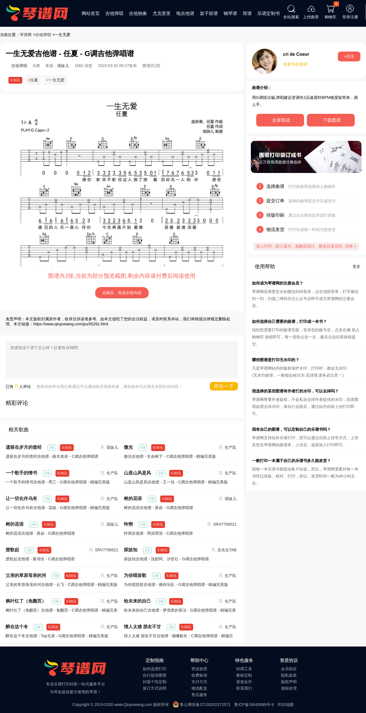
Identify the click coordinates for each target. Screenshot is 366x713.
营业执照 (199, 669)
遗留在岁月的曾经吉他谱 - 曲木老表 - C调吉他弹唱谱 (52, 456)
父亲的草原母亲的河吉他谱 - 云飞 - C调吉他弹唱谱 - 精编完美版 (61, 584)
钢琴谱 (230, 13)
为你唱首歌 (135, 575)
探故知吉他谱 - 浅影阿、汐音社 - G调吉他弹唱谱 (166, 559)
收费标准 (199, 675)
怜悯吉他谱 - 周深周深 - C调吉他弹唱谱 (158, 533)
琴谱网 (26, 34)
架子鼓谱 (209, 13)
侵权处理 (289, 688)
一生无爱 (56, 80)
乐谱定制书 (268, 13)
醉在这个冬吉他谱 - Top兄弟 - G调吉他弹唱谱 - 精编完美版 (57, 636)
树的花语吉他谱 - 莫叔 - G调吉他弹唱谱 (158, 507)
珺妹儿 (63, 65)
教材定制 (244, 675)
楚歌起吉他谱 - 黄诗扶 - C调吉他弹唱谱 (40, 559)
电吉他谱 (185, 13)
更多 (356, 266)
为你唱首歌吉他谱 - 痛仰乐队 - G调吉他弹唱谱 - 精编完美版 (176, 584)
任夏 (34, 80)
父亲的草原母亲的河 (26, 575)
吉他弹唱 (114, 13)
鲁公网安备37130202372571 (205, 704)
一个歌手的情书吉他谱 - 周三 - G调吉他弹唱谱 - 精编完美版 (58, 482)
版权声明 (289, 681)
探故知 (130, 549)
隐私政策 (289, 675)
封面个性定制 (154, 681)
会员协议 (289, 669)
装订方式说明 (154, 688)
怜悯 (128, 524)
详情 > (350, 246)
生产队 (230, 447)
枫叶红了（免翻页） (26, 601)
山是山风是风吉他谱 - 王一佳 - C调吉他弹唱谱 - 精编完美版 (176, 482)
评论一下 (224, 386)
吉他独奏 (138, 13)
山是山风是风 (137, 472)
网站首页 (91, 13)
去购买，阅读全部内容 (122, 292)
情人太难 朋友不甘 (142, 626)
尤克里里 (162, 13)
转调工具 (244, 669)
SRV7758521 (224, 524)
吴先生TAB (226, 550)
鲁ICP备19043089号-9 (254, 704)
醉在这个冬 (17, 626)
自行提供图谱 (154, 675)
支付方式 (199, 681)
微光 (128, 447)
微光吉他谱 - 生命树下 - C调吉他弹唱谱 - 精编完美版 (170, 456)
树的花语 (133, 498)
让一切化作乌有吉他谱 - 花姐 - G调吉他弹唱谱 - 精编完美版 (58, 507)
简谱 (247, 13)
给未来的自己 (137, 601)
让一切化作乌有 (21, 498)
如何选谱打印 (154, 669)
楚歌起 (12, 549)
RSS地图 (286, 704)
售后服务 (199, 694)
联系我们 (244, 688)
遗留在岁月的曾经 (24, 447)
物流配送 (199, 688)
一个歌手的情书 (21, 472)
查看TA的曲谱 (295, 64)
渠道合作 (244, 681)
